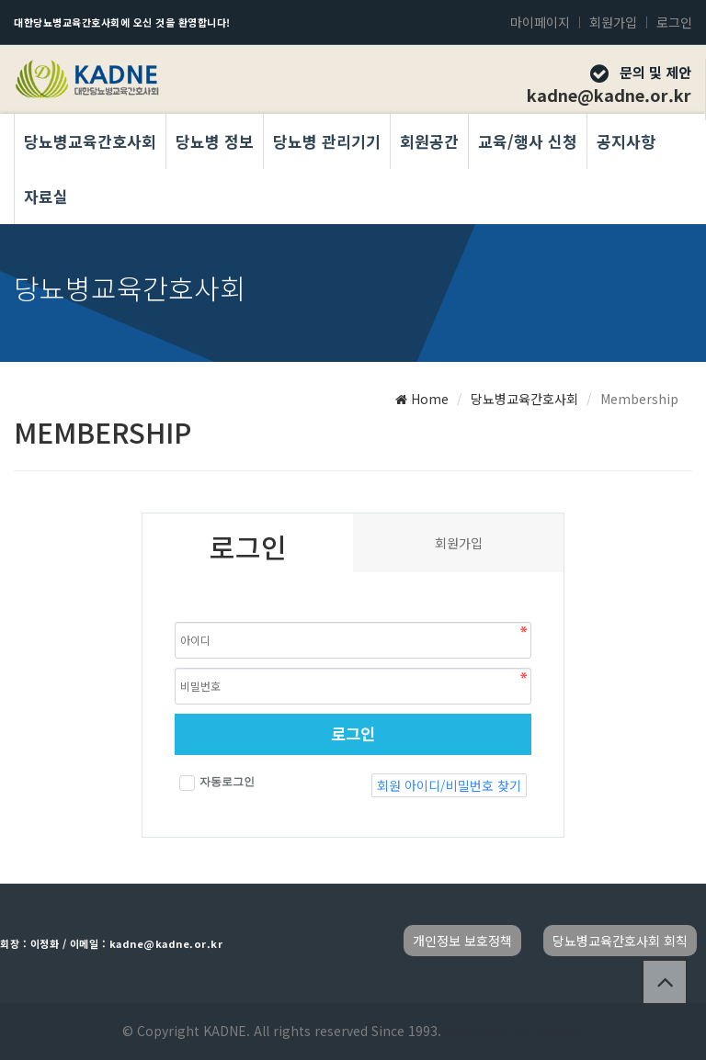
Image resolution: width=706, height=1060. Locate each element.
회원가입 (613, 22)
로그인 (674, 22)
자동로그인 (217, 783)
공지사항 (626, 141)
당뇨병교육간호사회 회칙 (620, 940)
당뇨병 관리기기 (327, 141)
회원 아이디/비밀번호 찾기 (449, 785)
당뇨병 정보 (215, 141)
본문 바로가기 (0, 0)
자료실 (46, 196)
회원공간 (429, 141)
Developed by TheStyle (512, 1030)
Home (422, 398)
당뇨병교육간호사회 (90, 141)
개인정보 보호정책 (462, 940)
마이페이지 (540, 22)
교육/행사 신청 (527, 141)
